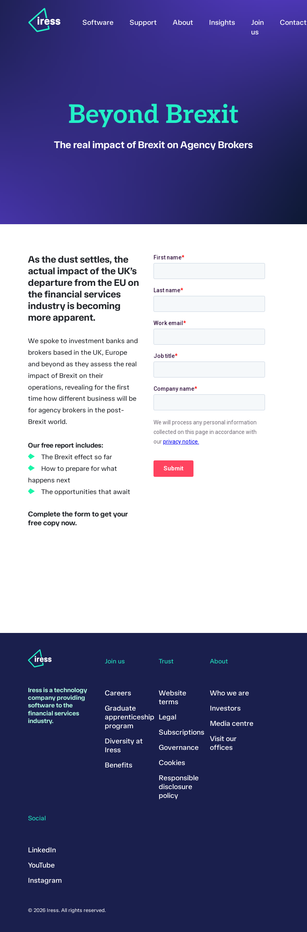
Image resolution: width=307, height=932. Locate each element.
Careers (118, 693)
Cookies (172, 762)
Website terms (172, 697)
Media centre (231, 723)
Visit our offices (223, 743)
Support (143, 22)
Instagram (45, 880)
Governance (179, 747)
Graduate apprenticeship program (129, 717)
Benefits (118, 765)
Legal (167, 717)
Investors (225, 708)
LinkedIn (42, 850)
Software (98, 22)
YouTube (41, 865)
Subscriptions (181, 732)
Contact (293, 22)
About (183, 22)
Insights (222, 22)
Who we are (229, 693)
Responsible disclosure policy (179, 786)
